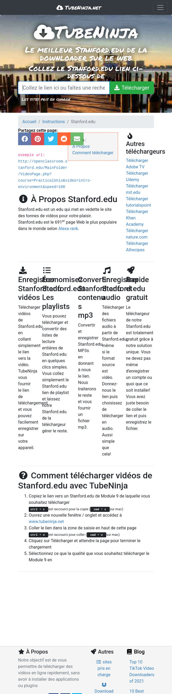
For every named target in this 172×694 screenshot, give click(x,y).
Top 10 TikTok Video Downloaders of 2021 (141, 671)
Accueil (29, 121)
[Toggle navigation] (160, 7)
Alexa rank (68, 228)
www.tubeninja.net (46, 521)
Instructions (53, 121)
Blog (135, 652)
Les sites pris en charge (46, 99)
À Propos (81, 146)
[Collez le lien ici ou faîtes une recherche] (63, 87)
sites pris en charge (104, 668)
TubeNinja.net (78, 7)
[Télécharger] (131, 87)
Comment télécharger (92, 152)
